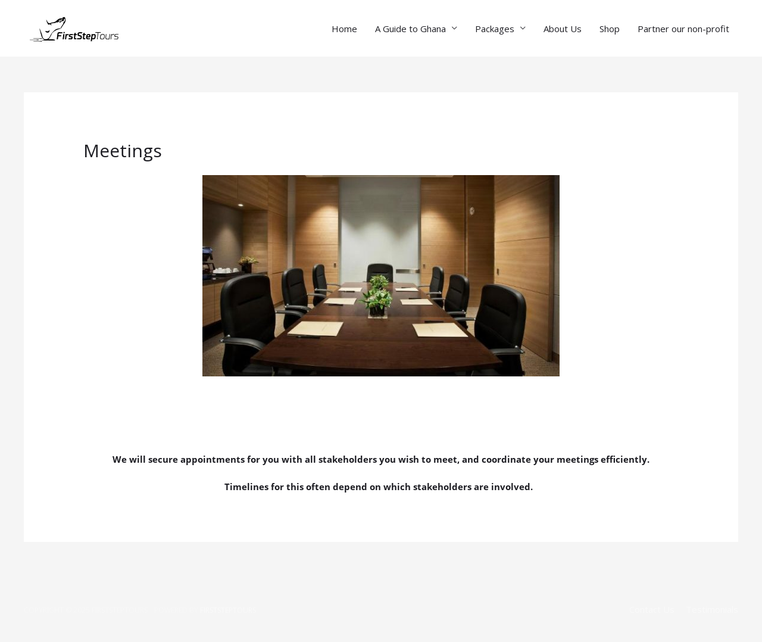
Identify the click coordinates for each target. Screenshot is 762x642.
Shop (609, 29)
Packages (494, 29)
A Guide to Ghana (410, 29)
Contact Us (651, 609)
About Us (563, 29)
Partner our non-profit (683, 29)
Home (344, 29)
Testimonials (712, 609)
